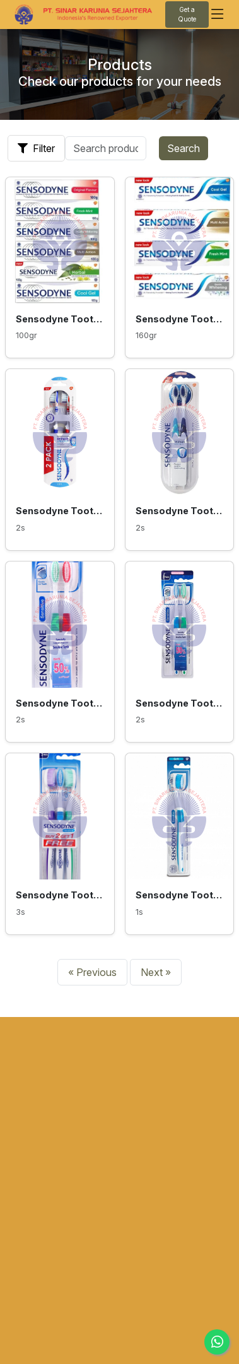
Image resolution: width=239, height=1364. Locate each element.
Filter (36, 148)
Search (183, 148)
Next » (156, 972)
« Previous (92, 972)
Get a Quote (187, 14)
